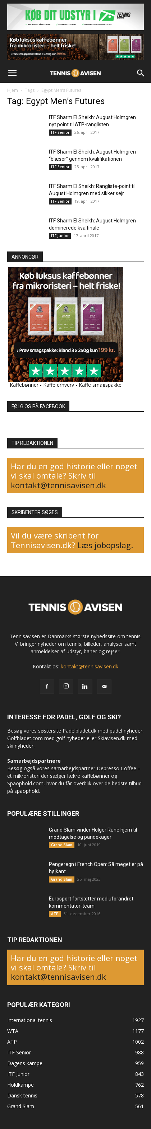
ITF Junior (60, 235)
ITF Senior (60, 132)
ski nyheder (20, 745)
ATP (55, 913)
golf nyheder (70, 738)
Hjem (12, 90)
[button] (12, 73)
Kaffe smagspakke (100, 384)
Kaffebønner (24, 384)
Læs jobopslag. (105, 545)
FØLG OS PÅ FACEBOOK (38, 406)
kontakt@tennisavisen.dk (58, 485)
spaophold (26, 790)
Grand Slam (61, 844)
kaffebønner (96, 775)
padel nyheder (126, 730)
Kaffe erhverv (58, 384)
